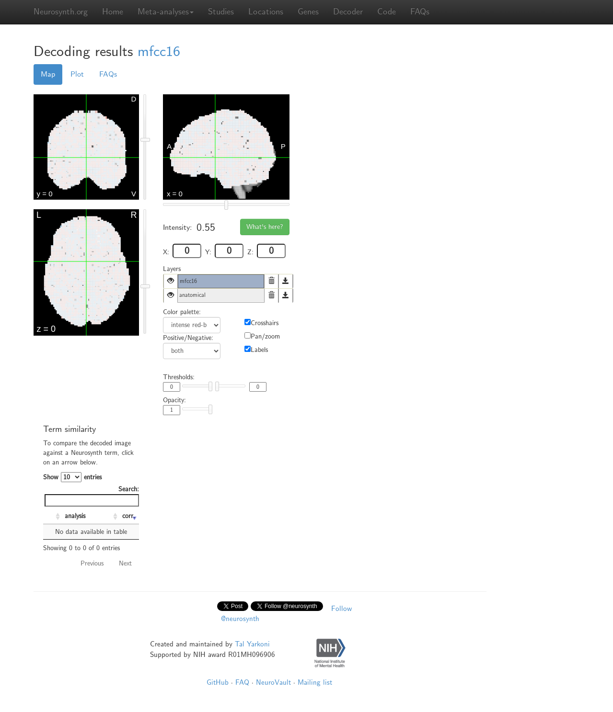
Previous (92, 563)
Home (112, 12)
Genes (308, 12)
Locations (265, 12)
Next (125, 563)
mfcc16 (159, 51)
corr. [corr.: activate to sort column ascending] (128, 516)
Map (48, 74)
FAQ (242, 682)
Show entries (72, 477)
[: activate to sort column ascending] (52, 516)
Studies (221, 12)
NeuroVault (273, 682)
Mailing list (315, 682)
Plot (77, 74)
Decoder (348, 12)
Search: (92, 496)
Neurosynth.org (61, 12)
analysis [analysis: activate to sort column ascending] (75, 516)
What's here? (264, 227)
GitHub (218, 682)
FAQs (419, 12)
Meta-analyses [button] (166, 12)
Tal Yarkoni (252, 644)
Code (386, 12)
